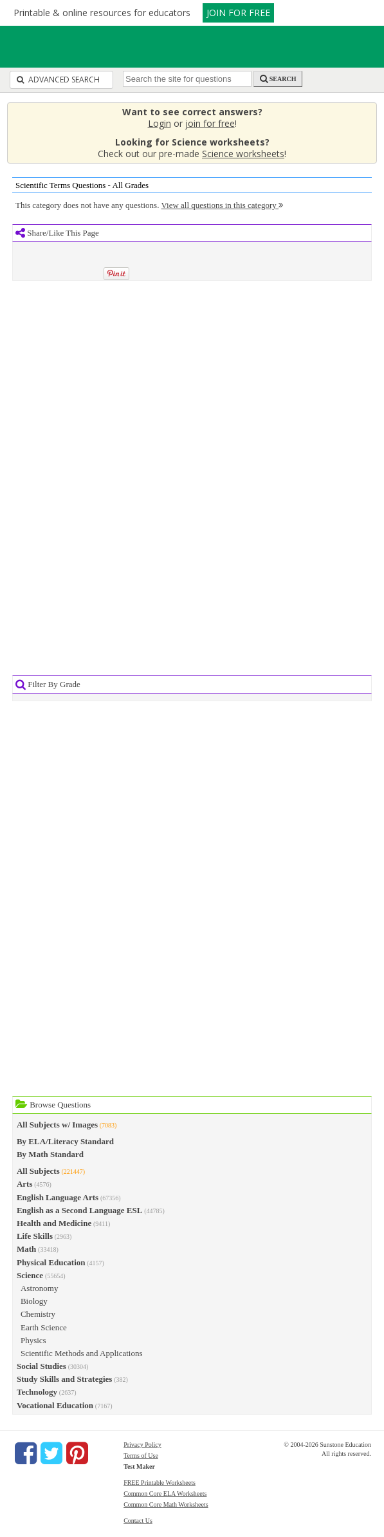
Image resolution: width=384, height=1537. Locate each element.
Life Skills (35, 1236)
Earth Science (44, 1327)
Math (26, 1249)
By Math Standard (50, 1154)
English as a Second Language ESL (79, 1210)
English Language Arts (57, 1197)
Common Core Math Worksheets (165, 1504)
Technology (37, 1392)
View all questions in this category (222, 205)
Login (159, 123)
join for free (210, 123)
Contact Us (137, 1520)
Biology (34, 1301)
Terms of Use (140, 1455)
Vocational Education (55, 1405)
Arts (25, 1184)
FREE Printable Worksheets (159, 1482)
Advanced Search (58, 79)
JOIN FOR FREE (238, 12)
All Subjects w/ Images (57, 1124)
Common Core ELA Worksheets (164, 1493)
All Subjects (38, 1171)
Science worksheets (243, 153)
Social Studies (41, 1366)
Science (30, 1275)
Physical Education (51, 1262)
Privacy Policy (142, 1444)
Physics (33, 1340)
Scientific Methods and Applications (82, 1353)
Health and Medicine (54, 1223)
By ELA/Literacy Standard (65, 1141)
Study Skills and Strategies (64, 1379)
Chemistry (38, 1314)
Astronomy (40, 1288)
